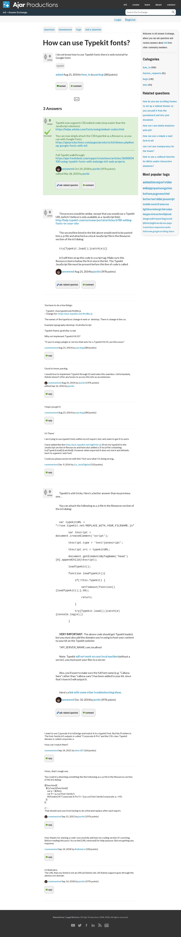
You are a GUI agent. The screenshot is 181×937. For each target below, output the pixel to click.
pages (153, 223)
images (147, 214)
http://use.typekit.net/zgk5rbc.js (83, 444)
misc (145, 85)
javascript (169, 199)
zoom (154, 204)
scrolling (164, 231)
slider (159, 199)
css (167, 204)
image (146, 219)
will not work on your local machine (97, 656)
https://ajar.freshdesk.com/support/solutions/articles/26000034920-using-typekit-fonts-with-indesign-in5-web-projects (95, 160)
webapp (148, 188)
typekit (60, 66)
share (171, 231)
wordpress (161, 223)
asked (59, 74)
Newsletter (58, 917)
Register (130, 19)
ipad (156, 188)
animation (149, 182)
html (167, 193)
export (160, 182)
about (158, 4)
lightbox (147, 209)
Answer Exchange (17, 12)
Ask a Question (93, 29)
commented (51, 347)
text (153, 199)
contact (171, 4)
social (169, 219)
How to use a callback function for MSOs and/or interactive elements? (159, 161)
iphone (146, 223)
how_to (86, 74)
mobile (146, 204)
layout (158, 219)
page (156, 194)
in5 (125, 4)
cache (167, 227)
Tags (78, 29)
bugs (145, 79)
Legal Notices (73, 917)
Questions (49, 29)
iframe (161, 204)
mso (161, 193)
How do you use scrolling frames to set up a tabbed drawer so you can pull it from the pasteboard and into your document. (160, 110)
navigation (165, 188)
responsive (159, 227)
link (164, 209)
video (168, 182)
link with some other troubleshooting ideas (95, 692)
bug (164, 219)
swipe (169, 209)
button (147, 199)
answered (68, 168)
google (156, 231)
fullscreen (147, 231)
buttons (147, 194)
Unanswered (65, 29)
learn (147, 4)
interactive (157, 214)
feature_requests (152, 73)
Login (118, 19)
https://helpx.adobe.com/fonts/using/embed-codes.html (90, 129)
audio (152, 219)
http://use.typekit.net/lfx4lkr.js (75, 313)
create (135, 4)
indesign (157, 209)
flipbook (167, 214)
